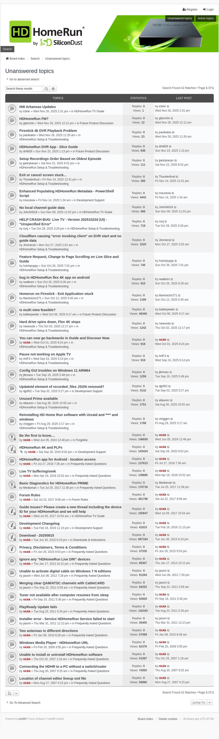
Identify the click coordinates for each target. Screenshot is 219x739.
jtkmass (28, 375)
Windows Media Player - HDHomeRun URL (54, 643)
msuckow (29, 200)
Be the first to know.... (37, 435)
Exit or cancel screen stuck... (43, 175)
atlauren (28, 403)
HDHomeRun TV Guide (89, 111)
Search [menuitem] (7, 49)
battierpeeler (31, 314)
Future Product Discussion (97, 123)
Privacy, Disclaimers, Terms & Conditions (53, 547)
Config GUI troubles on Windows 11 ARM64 (54, 370)
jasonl (27, 575)
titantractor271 (32, 298)
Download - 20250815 (36, 535)
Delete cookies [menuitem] (168, 719)
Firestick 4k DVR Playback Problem (48, 131)
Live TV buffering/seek (37, 471)
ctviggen (28, 424)
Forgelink (82, 440)
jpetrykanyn (30, 163)
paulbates (29, 135)
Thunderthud (31, 179)
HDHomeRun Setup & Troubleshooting (43, 139)
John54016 (30, 212)
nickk (27, 342)
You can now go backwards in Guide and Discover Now (64, 338)
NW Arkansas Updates (37, 107)
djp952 (27, 391)
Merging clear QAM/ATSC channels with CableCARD (61, 583)
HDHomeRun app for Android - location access (57, 459)
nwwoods (29, 326)
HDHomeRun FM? (33, 119)
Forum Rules (29, 495)
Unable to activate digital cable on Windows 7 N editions (65, 571)
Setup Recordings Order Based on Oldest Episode (60, 159)
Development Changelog (39, 523)
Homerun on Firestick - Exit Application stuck (56, 294)
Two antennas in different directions (48, 631)
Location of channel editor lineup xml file (52, 678)
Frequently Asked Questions (88, 464)
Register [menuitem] (190, 9)
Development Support (90, 200)
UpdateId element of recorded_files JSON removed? (61, 387)
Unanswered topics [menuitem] (180, 18)
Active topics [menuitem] (206, 18)
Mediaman (29, 487)
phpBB (22, 719)
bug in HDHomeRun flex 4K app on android (54, 277)
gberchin (28, 123)
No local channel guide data (42, 208)
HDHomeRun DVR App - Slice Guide (48, 147)
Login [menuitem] (208, 9)
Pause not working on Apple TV (45, 354)
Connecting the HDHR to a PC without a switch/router (62, 666)
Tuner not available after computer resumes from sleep (64, 595)
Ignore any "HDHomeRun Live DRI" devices (54, 559)
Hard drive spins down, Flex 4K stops (49, 322)
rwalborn (28, 282)
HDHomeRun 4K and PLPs (41, 447)
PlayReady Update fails (38, 607)
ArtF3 (26, 358)
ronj (25, 228)
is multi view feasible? (37, 310)
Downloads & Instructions (89, 540)
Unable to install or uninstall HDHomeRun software (61, 655)
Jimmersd (29, 245)
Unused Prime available (38, 398)
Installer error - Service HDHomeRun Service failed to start (67, 619)
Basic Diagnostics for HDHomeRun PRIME (53, 483)
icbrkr (26, 111)
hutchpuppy (30, 265)
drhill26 (27, 151)
